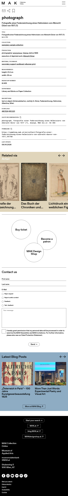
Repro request (8, 293)
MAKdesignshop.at (34, 436)
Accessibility (6, 490)
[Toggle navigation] (63, 3)
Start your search (34, 420)
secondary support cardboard (13, 64)
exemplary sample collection (12, 45)
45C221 (12, 111)
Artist (6, 159)
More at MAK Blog (34, 411)
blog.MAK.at (34, 430)
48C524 (5, 111)
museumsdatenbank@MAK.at (11, 458)
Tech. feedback (8, 305)
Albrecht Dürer (29, 56)
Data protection (6, 484)
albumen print (30, 64)
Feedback (7, 301)
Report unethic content (11, 297)
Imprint (4, 487)
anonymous (17, 53)
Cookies (4, 492)
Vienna (25, 53)
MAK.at (34, 425)
